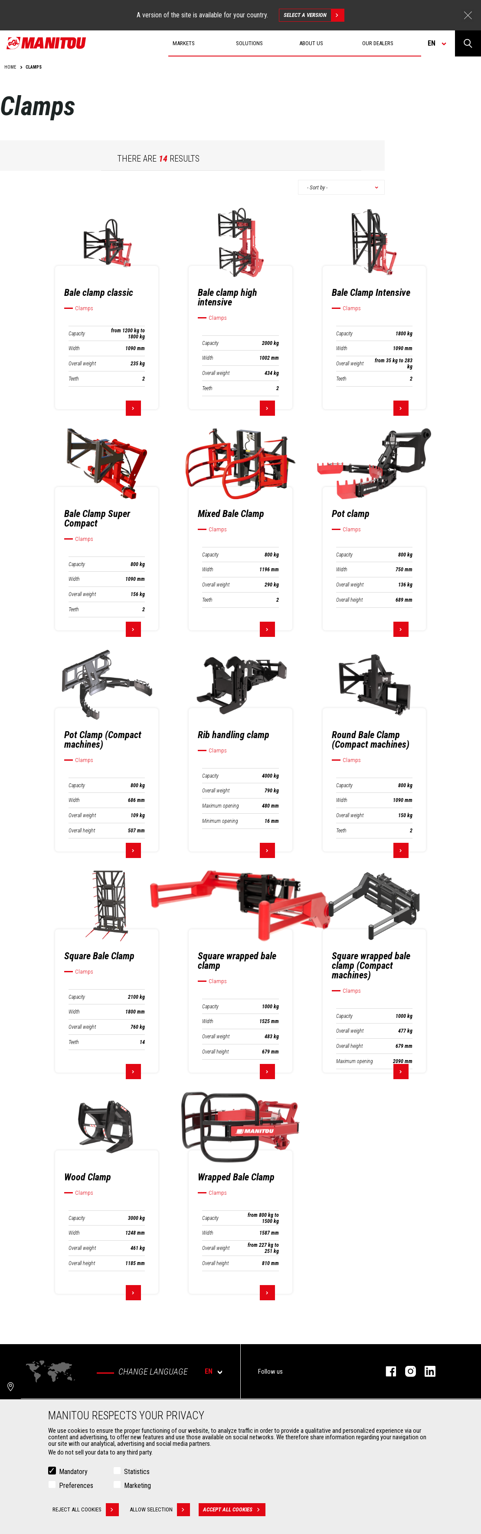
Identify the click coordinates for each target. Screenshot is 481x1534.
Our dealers (377, 43)
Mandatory (73, 1472)
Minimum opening (220, 821)
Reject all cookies (85, 1509)
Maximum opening (220, 806)
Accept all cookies (234, 1509)
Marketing (137, 1485)
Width (74, 348)
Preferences (76, 1485)
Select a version (314, 15)
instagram (406, 1371)
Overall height (349, 600)
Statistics (137, 1472)
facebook (386, 1371)
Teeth (74, 379)
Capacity (77, 334)
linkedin (425, 1371)
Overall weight (82, 364)
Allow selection (160, 1509)
